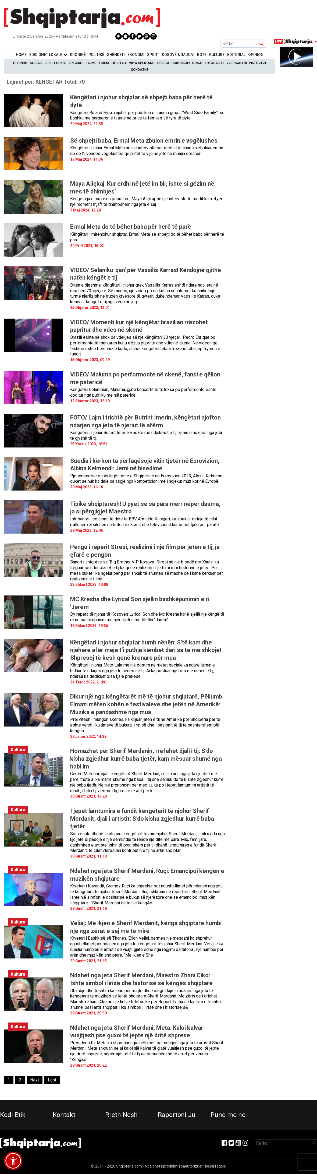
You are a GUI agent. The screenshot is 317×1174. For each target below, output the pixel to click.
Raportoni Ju (176, 1115)
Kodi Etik (13, 1115)
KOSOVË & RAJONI (178, 54)
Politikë (96, 54)
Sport (153, 54)
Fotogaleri (214, 63)
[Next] (34, 1080)
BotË (201, 54)
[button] (13, 1161)
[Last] (52, 1080)
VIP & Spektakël (142, 63)
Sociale (36, 63)
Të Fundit (20, 63)
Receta (163, 63)
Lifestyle (119, 63)
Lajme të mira (97, 63)
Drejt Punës (55, 63)
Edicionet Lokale (48, 54)
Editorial (236, 54)
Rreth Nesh (121, 1115)
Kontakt (64, 1115)
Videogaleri (236, 63)
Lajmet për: (46, 82)
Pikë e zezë (258, 63)
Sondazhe (139, 70)
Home (21, 54)
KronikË (78, 54)
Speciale (76, 63)
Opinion (255, 54)
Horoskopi (181, 63)
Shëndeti (116, 54)
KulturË (217, 54)
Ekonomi (135, 54)
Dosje (197, 63)
